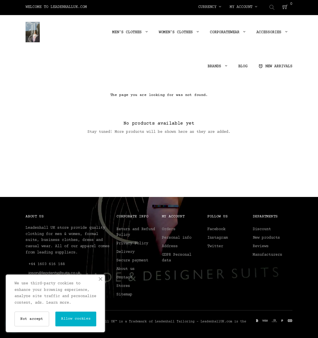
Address (170, 245)
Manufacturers (267, 254)
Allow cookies (76, 319)
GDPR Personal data (176, 257)
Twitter (215, 245)
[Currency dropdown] (209, 7)
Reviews (261, 245)
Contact (124, 276)
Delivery (125, 251)
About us (125, 268)
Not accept (31, 319)
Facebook (216, 228)
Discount (262, 228)
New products (266, 237)
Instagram (217, 237)
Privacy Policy (132, 242)
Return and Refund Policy (135, 231)
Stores (123, 285)
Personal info (176, 237)
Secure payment (132, 259)
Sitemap (124, 293)
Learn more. (58, 303)
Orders (168, 228)
